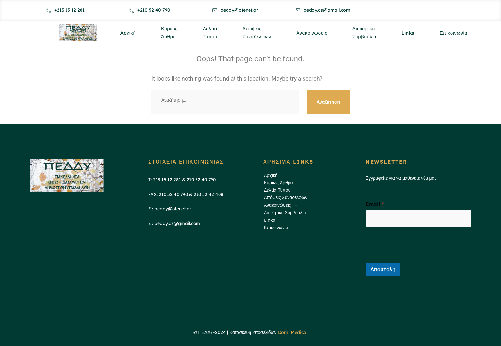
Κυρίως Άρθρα (170, 36)
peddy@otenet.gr (235, 10)
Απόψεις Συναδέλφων (258, 36)
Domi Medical (293, 332)
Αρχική (128, 34)
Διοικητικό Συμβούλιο (367, 36)
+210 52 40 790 (149, 10)
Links (410, 34)
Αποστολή (383, 269)
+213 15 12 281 (65, 10)
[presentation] (414, 259)
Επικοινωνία (457, 34)
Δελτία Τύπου (211, 36)
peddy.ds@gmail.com (322, 10)
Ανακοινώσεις (313, 34)
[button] (309, 205)
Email (375, 204)
